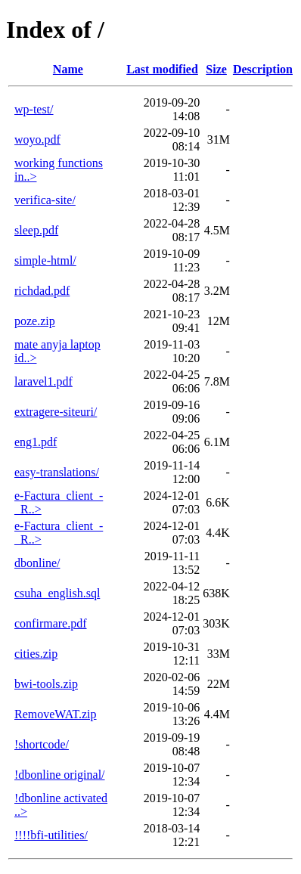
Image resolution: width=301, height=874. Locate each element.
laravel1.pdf (43, 381)
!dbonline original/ (59, 774)
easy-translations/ (56, 472)
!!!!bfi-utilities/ (51, 835)
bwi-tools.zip (46, 683)
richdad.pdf (42, 290)
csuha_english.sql (57, 593)
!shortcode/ (41, 744)
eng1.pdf (35, 441)
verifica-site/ (45, 200)
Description (263, 69)
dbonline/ (37, 562)
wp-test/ (34, 109)
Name (68, 69)
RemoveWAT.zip (55, 714)
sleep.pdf (36, 230)
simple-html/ (45, 260)
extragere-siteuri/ (55, 411)
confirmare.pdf (50, 623)
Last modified (162, 69)
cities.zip (35, 653)
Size (216, 69)
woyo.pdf (37, 139)
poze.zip (34, 321)
